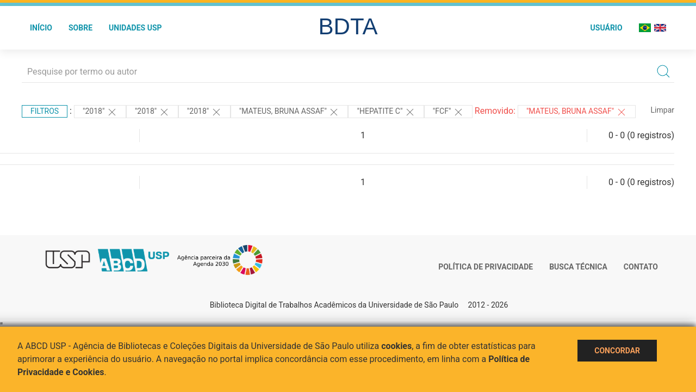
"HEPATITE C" (386, 112)
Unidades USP (135, 27)
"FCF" (448, 112)
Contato (641, 266)
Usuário (607, 27)
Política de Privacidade (485, 266)
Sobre (80, 27)
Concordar (617, 350)
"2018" (100, 112)
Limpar (662, 110)
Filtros (44, 111)
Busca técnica (578, 266)
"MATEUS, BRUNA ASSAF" (289, 112)
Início (41, 27)
